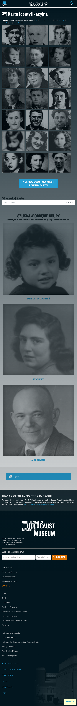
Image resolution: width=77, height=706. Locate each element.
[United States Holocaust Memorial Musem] (38, 528)
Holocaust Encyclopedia (11, 633)
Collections (6, 603)
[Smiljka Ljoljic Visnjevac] (37, 141)
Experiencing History (10, 651)
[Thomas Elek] (37, 35)
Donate (6, 586)
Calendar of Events (9, 577)
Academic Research (9, 607)
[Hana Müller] (37, 163)
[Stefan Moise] (60, 120)
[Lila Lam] (60, 35)
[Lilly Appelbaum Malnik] (60, 141)
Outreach (5, 625)
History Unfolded (8, 647)
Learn (4, 594)
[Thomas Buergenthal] (37, 56)
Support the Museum (9, 581)
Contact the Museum (11, 669)
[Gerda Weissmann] (60, 99)
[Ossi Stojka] (13, 141)
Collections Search (9, 637)
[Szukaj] (71, 3)
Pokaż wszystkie (27, 20)
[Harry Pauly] (60, 78)
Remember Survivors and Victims (14, 612)
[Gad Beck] (13, 120)
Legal (4, 693)
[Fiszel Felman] (37, 99)
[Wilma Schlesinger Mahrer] (37, 78)
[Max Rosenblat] (13, 56)
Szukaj (69, 202)
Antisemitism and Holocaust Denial (15, 621)
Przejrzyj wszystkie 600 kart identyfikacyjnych (39, 183)
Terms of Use (7, 675)
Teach (4, 598)
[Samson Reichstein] (13, 99)
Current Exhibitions (9, 572)
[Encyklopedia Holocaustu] (38, 4)
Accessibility (7, 687)
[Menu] (4, 3)
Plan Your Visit (7, 568)
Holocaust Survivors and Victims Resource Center (20, 642)
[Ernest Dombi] (13, 163)
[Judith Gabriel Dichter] (13, 78)
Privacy (5, 681)
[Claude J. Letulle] (13, 35)
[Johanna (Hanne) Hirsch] (60, 56)
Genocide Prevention (10, 616)
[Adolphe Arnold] (60, 163)
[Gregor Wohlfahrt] (37, 120)
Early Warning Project (10, 655)
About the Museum (10, 663)
